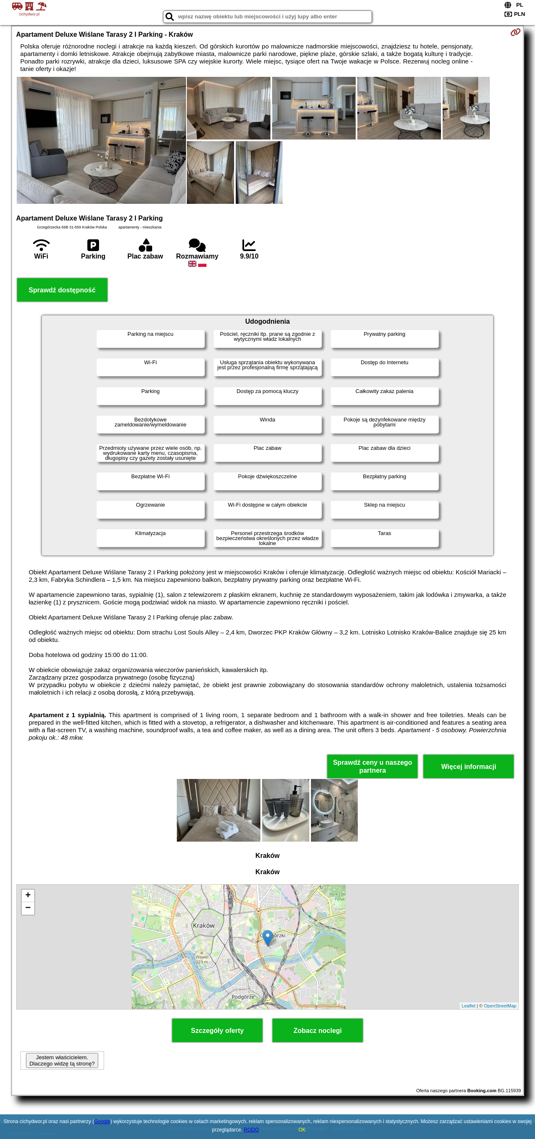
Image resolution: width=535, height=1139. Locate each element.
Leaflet (469, 1005)
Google (102, 1121)
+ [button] (28, 896)
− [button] (28, 908)
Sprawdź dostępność (62, 290)
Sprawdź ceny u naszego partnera (372, 766)
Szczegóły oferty (217, 1030)
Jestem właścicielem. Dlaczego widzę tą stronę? (61, 1060)
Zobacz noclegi (317, 1030)
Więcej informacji (468, 766)
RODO (251, 1130)
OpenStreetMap (500, 1005)
